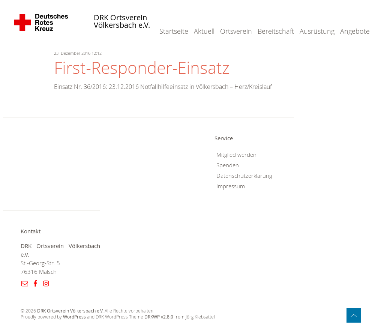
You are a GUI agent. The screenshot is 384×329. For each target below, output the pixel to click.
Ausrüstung (317, 31)
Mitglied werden (236, 154)
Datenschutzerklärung (244, 175)
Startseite (173, 31)
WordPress (74, 317)
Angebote (355, 31)
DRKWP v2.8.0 (158, 317)
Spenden (227, 165)
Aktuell (204, 31)
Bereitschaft (276, 31)
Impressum (230, 186)
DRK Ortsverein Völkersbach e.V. (122, 21)
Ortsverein (236, 31)
